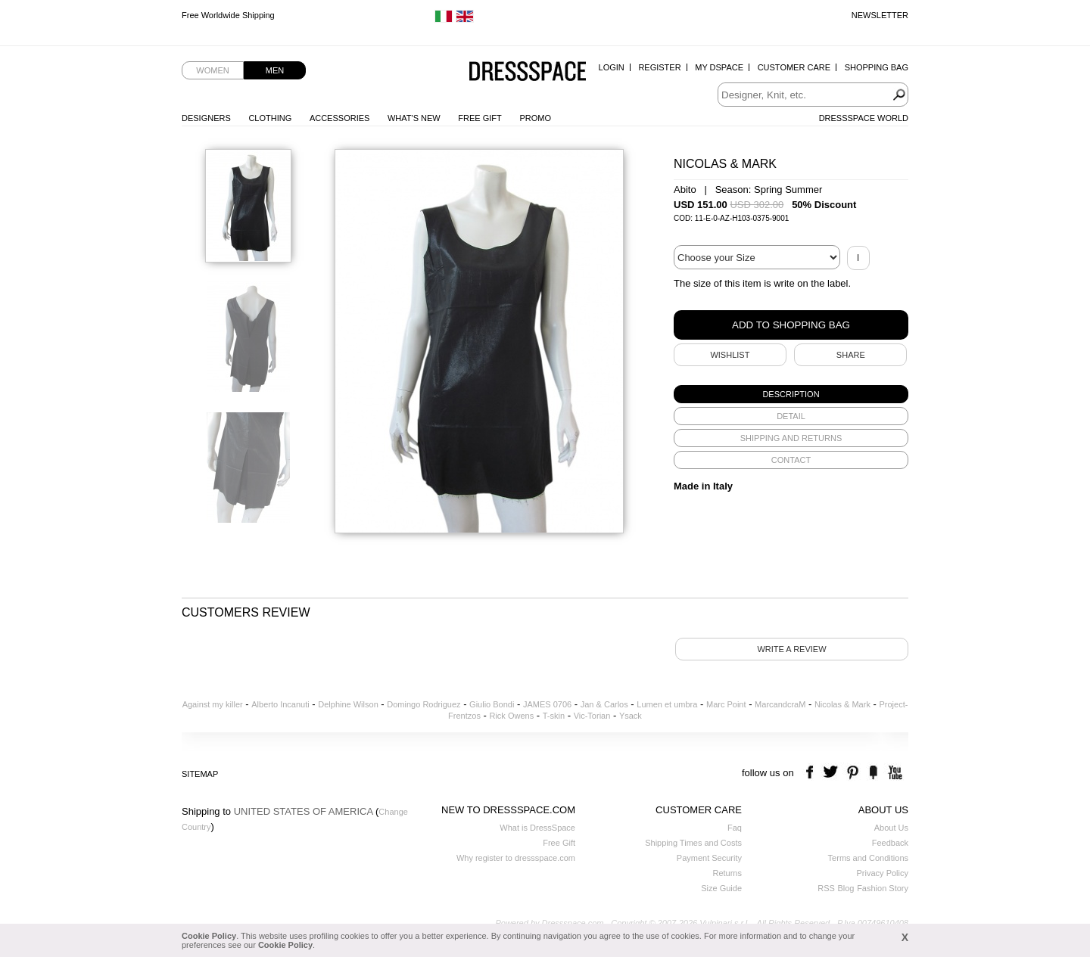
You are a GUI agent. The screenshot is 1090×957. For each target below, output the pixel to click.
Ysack (630, 715)
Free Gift (479, 118)
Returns (727, 873)
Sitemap (200, 773)
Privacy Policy (882, 873)
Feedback (890, 842)
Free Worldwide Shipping (228, 15)
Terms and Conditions (868, 857)
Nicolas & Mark (842, 704)
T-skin (554, 715)
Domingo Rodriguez (423, 704)
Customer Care (794, 67)
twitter (832, 773)
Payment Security (709, 857)
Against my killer (212, 704)
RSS (826, 888)
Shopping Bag (876, 67)
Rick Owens (511, 715)
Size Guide (721, 888)
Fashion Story (882, 888)
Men (275, 70)
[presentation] (791, 394)
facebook (812, 773)
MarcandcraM (780, 704)
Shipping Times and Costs (693, 842)
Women (212, 70)
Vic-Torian (592, 715)
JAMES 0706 (547, 704)
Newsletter (880, 15)
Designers (206, 118)
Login (611, 67)
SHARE (850, 354)
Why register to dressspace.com (515, 857)
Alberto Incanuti (280, 704)
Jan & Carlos (604, 704)
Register (659, 67)
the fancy (873, 773)
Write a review (791, 649)
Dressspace (527, 72)
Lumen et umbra (667, 704)
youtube (893, 773)
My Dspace (719, 67)
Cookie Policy (209, 935)
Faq (734, 827)
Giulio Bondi (491, 704)
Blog (845, 888)
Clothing (269, 118)
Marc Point (726, 704)
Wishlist (729, 354)
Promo (535, 118)
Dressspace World (863, 118)
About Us (891, 827)
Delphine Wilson (348, 704)
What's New (414, 118)
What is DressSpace (537, 827)
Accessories (339, 118)
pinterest (852, 773)
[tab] (791, 394)
